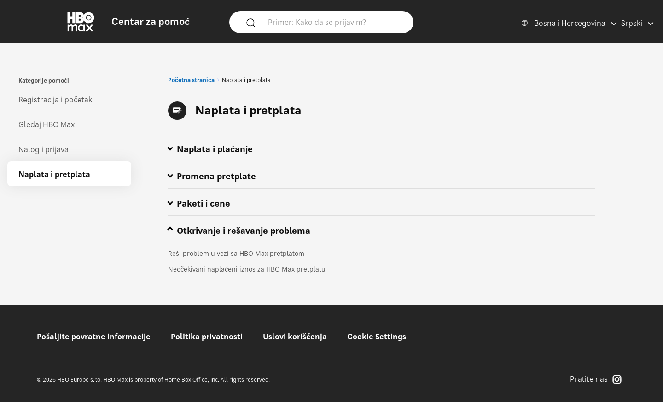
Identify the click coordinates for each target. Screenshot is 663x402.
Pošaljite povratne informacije (94, 336)
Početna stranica (191, 80)
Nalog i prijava (43, 149)
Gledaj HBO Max (46, 124)
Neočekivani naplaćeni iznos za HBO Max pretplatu (247, 269)
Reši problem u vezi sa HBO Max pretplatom (236, 253)
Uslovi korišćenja (295, 336)
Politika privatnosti (207, 336)
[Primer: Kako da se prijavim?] (334, 21)
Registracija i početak (55, 100)
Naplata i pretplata (54, 174)
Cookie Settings (376, 336)
